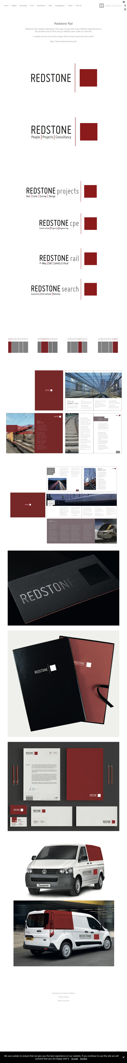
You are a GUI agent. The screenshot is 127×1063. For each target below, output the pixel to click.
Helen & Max (63, 997)
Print (32, 5)
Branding (23, 5)
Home (6, 5)
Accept (74, 1058)
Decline (83, 1058)
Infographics (60, 5)
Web (50, 5)
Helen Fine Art (63, 1000)
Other (70, 5)
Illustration (41, 5)
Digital (14, 5)
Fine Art (79, 5)
